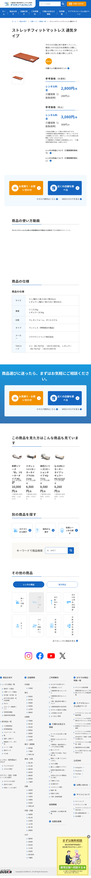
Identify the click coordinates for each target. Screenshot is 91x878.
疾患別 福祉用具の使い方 (58, 771)
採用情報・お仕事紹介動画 (58, 812)
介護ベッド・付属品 (10, 692)
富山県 (30, 763)
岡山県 (30, 817)
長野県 (30, 733)
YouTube (78, 774)
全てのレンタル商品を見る (64, 640)
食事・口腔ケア (9, 739)
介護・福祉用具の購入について (58, 702)
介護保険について (56, 687)
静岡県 (30, 775)
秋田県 (30, 706)
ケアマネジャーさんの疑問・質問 (83, 743)
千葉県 (30, 751)
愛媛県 (30, 830)
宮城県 (30, 703)
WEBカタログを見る (70, 198)
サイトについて (83, 794)
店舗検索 (31, 677)
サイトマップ (79, 801)
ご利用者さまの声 (56, 713)
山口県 (30, 824)
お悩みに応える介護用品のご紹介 (58, 776)
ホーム (14, 21)
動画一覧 (53, 790)
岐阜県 (30, 772)
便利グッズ (7, 750)
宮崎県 (30, 851)
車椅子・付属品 (9, 689)
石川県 (30, 766)
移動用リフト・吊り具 (10, 743)
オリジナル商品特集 (81, 687)
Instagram (78, 767)
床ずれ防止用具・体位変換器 (10, 699)
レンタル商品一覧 (8, 684)
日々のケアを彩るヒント (83, 732)
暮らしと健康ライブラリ (58, 767)
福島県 (30, 712)
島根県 (30, 814)
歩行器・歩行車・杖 (10, 695)
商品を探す (23, 21)
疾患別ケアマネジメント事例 (83, 726)
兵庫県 (30, 800)
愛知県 (30, 779)
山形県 (30, 709)
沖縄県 (30, 858)
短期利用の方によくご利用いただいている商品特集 (83, 693)
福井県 (30, 769)
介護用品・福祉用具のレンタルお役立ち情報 (58, 746)
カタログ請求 (8, 769)
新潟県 (30, 737)
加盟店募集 (56, 821)
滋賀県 (30, 790)
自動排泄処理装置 (9, 715)
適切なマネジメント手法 (83, 719)
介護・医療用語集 (56, 797)
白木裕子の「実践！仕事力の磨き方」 (83, 738)
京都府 (30, 793)
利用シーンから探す (10, 788)
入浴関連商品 (8, 726)
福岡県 (30, 838)
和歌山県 (31, 806)
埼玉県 (30, 727)
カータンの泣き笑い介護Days (58, 735)
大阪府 (30, 796)
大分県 (30, 848)
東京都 (30, 748)
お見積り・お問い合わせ (27, 188)
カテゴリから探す (9, 781)
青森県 (30, 696)
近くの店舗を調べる (65, 188)
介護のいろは (55, 781)
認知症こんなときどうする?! (58, 740)
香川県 (30, 827)
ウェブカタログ (9, 766)
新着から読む (55, 793)
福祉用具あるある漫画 (82, 747)
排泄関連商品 (8, 729)
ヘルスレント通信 (56, 787)
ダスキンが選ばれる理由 (58, 710)
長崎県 (30, 842)
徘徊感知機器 (8, 712)
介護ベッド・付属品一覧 (38, 21)
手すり (6, 703)
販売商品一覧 (7, 722)
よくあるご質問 (56, 716)
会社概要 (78, 816)
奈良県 (30, 803)
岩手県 (30, 700)
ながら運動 (54, 764)
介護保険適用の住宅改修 (58, 707)
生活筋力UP (54, 784)
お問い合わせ (78, 4)
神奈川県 (31, 754)
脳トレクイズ (55, 750)
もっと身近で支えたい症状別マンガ (83, 752)
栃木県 (30, 724)
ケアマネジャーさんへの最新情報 (83, 714)
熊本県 (30, 845)
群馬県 (30, 730)
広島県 (30, 821)
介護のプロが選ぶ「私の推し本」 (58, 754)
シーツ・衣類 (8, 747)
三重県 (30, 782)
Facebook (78, 771)
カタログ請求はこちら (45, 198)
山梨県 (30, 740)
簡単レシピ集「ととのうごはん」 (58, 759)
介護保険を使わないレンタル (58, 697)
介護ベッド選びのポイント (56, 68)
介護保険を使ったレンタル (58, 692)
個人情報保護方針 (81, 813)
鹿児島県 (31, 854)
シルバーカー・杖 (9, 732)
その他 (6, 753)
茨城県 (30, 721)
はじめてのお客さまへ (58, 684)
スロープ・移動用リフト (10, 708)
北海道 (30, 688)
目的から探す (8, 784)
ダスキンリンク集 (81, 804)
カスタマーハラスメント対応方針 (83, 809)
